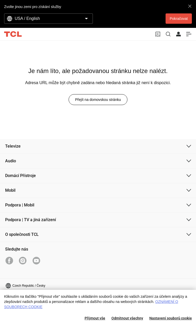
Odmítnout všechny (127, 318)
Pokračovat (179, 19)
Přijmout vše (95, 318)
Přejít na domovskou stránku (98, 100)
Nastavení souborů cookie (170, 318)
